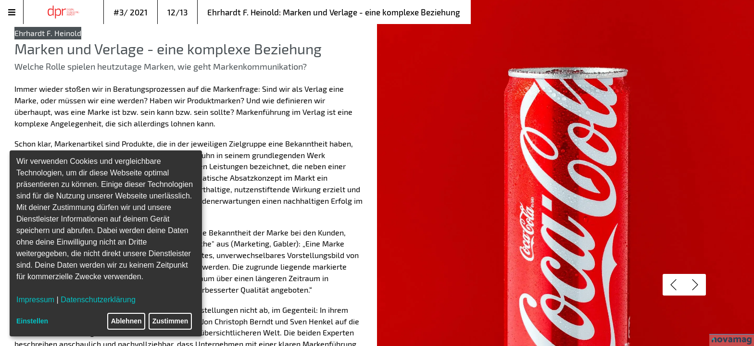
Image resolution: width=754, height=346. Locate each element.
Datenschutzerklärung (98, 300)
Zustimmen (170, 321)
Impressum (35, 300)
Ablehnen (126, 321)
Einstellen (32, 321)
